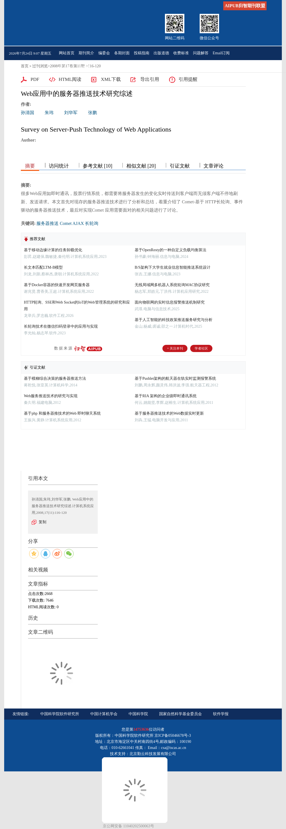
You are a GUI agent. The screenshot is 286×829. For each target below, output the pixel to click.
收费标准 (181, 53)
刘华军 (70, 112)
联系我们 (66, 67)
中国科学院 (138, 714)
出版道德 (161, 53)
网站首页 (66, 53)
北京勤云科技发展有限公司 (152, 754)
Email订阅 (221, 53)
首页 (25, 66)
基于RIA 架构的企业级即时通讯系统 (166, 396)
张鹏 (92, 112)
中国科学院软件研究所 (59, 714)
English (85, 67)
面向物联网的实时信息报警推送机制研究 (170, 302)
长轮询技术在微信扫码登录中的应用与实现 (61, 326)
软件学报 (221, 714)
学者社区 (201, 348)
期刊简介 (86, 53)
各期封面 (122, 53)
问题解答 (201, 53)
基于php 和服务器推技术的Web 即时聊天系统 (62, 413)
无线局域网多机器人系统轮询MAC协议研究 (172, 285)
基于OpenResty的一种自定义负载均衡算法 (170, 250)
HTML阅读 (70, 79)
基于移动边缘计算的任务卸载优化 (53, 250)
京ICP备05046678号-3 (172, 735)
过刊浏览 (40, 66)
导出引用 (149, 79)
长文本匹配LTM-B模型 (43, 267)
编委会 (104, 53)
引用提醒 (188, 79)
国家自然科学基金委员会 (180, 714)
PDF (35, 79)
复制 (42, 522)
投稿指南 (141, 53)
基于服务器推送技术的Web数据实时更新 (169, 413)
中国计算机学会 (103, 714)
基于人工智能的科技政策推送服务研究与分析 (173, 320)
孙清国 (27, 112)
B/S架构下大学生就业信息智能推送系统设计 (172, 267)
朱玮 (49, 112)
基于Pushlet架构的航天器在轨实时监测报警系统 (175, 378)
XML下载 (111, 79)
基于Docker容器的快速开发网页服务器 (57, 285)
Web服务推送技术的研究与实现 (50, 396)
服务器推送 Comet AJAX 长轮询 (67, 223)
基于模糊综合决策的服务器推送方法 (55, 378)
